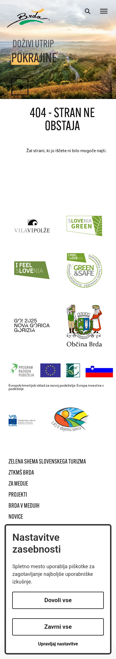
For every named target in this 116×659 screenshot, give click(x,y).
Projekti (18, 495)
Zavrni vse (58, 626)
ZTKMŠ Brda (21, 473)
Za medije (18, 484)
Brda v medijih (24, 506)
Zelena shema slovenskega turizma (47, 462)
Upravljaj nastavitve (58, 644)
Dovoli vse (57, 600)
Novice (16, 517)
